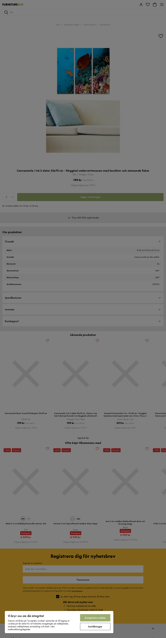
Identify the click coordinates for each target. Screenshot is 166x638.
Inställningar (95, 626)
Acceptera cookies (95, 617)
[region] (59, 622)
